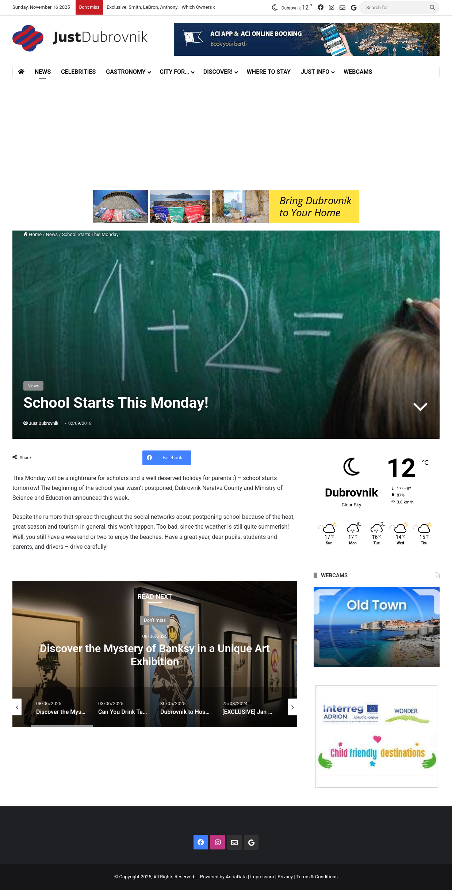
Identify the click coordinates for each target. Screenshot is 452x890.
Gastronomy (125, 71)
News (43, 71)
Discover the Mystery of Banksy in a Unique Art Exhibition (155, 655)
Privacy (285, 876)
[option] (154, 654)
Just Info (315, 71)
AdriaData (236, 876)
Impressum (262, 876)
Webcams (358, 71)
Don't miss (155, 620)
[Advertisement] (226, 132)
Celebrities (78, 71)
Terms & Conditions (317, 876)
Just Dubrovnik (43, 423)
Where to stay (269, 71)
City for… (174, 71)
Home (32, 234)
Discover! (218, 71)
